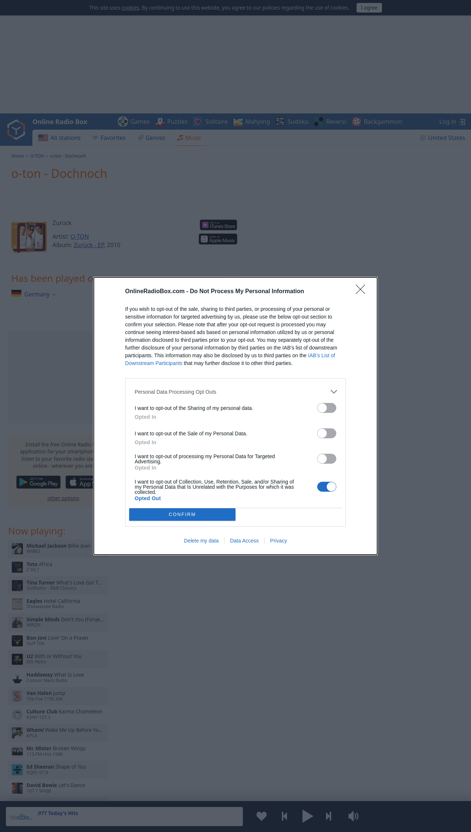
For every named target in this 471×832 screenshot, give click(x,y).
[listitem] (235, 392)
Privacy (278, 541)
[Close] (363, 292)
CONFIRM (182, 514)
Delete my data (201, 541)
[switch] (326, 408)
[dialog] (235, 416)
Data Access (244, 541)
